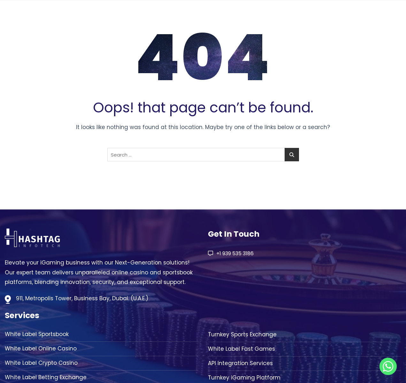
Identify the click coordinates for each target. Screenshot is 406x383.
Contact (379, 16)
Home (267, 16)
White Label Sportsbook (37, 334)
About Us (298, 16)
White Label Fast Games (241, 349)
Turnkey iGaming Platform (244, 377)
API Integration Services (240, 363)
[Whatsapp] (388, 366)
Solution (335, 16)
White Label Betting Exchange (46, 377)
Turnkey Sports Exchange (242, 334)
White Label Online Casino (41, 348)
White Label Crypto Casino (41, 363)
